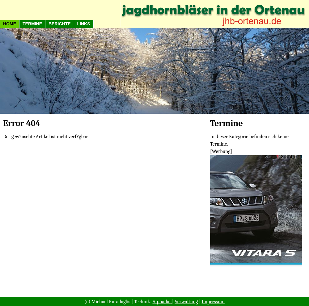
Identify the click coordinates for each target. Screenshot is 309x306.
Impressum (213, 301)
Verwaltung (186, 301)
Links (83, 23)
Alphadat (162, 301)
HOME (9, 23)
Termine (32, 23)
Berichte (60, 23)
